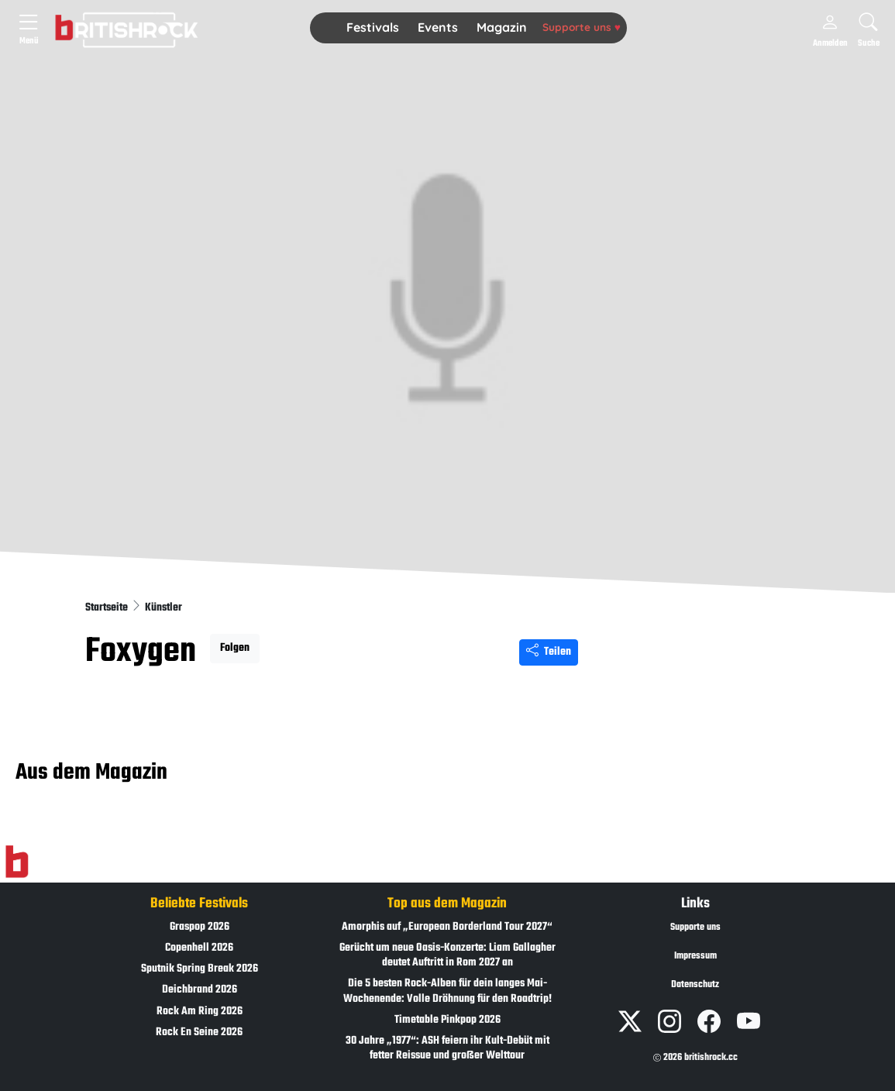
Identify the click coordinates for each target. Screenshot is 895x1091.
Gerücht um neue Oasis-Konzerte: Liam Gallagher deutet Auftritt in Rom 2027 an (447, 955)
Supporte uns (581, 26)
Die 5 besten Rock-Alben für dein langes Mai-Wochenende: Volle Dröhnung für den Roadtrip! (447, 991)
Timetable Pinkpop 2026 (447, 1020)
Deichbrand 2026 (199, 990)
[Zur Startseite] (16, 861)
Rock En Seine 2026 (199, 1032)
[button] (372, 28)
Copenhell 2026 (199, 948)
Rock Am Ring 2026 (200, 1011)
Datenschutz (695, 985)
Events (438, 27)
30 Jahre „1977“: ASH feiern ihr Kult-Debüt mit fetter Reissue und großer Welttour (447, 1048)
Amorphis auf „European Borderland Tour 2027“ (447, 927)
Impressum (695, 956)
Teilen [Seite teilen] (548, 652)
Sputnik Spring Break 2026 (199, 969)
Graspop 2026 (199, 927)
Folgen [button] (235, 648)
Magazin (502, 27)
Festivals (372, 27)
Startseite (107, 608)
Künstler (163, 608)
